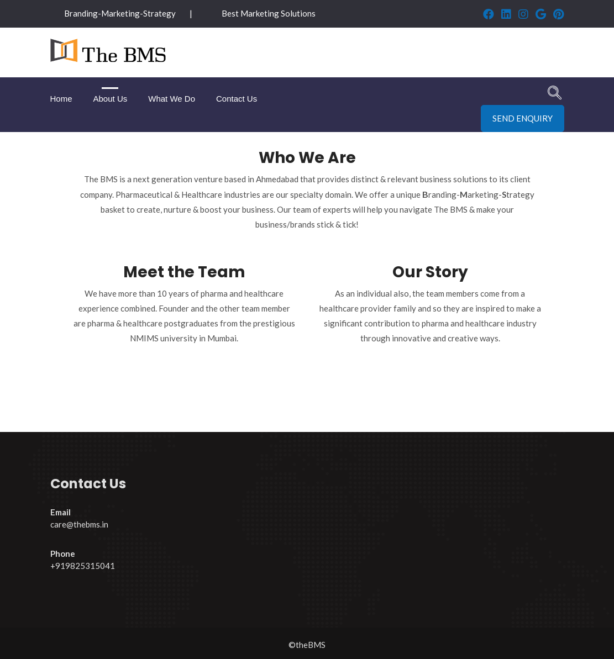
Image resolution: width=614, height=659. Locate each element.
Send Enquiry (522, 118)
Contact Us (236, 98)
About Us (110, 98)
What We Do (171, 98)
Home (61, 98)
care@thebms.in (79, 524)
